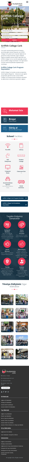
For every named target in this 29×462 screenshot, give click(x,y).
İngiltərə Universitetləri (6, 441)
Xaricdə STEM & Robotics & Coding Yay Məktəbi (12, 425)
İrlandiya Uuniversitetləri (6, 444)
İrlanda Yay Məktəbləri (6, 416)
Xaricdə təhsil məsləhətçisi (7, 404)
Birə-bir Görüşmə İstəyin (14, 128)
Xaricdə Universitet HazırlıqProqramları (7, 453)
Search (14, 40)
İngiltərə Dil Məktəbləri (6, 400)
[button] (14, 31)
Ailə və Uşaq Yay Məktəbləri (7, 418)
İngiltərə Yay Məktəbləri (6, 414)
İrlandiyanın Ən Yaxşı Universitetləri (9, 450)
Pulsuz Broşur (14, 120)
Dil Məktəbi (5, 10)
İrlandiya (12, 10)
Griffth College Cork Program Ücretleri (13, 198)
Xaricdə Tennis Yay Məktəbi (7, 420)
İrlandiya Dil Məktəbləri (6, 402)
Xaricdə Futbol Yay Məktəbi (7, 422)
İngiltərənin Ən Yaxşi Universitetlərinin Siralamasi (12, 446)
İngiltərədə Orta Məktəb (6, 432)
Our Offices (5, 388)
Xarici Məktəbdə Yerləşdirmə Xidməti (9, 434)
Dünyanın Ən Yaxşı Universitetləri (8, 448)
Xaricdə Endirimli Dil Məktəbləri (8, 407)
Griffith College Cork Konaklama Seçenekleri (11, 204)
